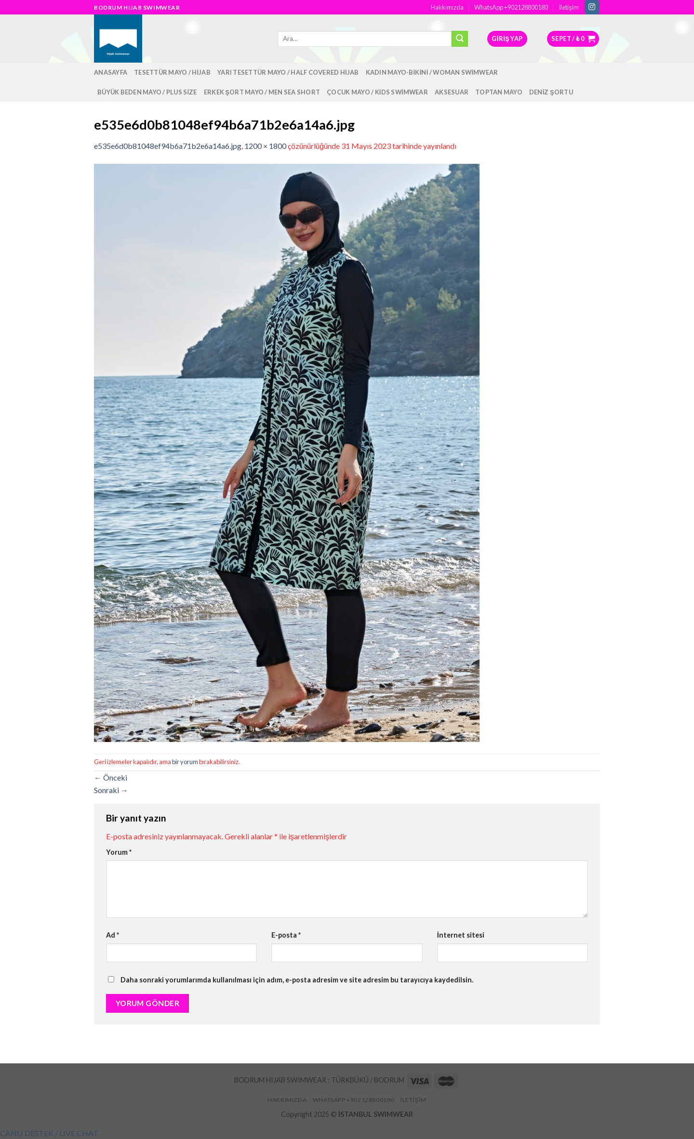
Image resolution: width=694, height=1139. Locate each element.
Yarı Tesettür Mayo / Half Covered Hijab (288, 72)
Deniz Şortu (551, 92)
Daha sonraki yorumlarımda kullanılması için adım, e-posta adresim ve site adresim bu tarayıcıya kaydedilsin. (296, 980)
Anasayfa (110, 72)
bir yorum (185, 762)
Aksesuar (451, 92)
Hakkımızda (447, 7)
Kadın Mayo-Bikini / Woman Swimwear (432, 72)
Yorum (119, 852)
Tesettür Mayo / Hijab (172, 72)
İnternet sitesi (460, 935)
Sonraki (111, 790)
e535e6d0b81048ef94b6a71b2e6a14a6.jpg (167, 145)
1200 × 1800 (265, 145)
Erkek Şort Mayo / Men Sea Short (262, 92)
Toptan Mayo (498, 92)
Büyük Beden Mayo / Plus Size (147, 92)
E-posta (286, 935)
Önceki (110, 777)
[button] (49, 1133)
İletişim (569, 7)
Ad (112, 935)
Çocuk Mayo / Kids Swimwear (377, 92)
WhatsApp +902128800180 (511, 7)
